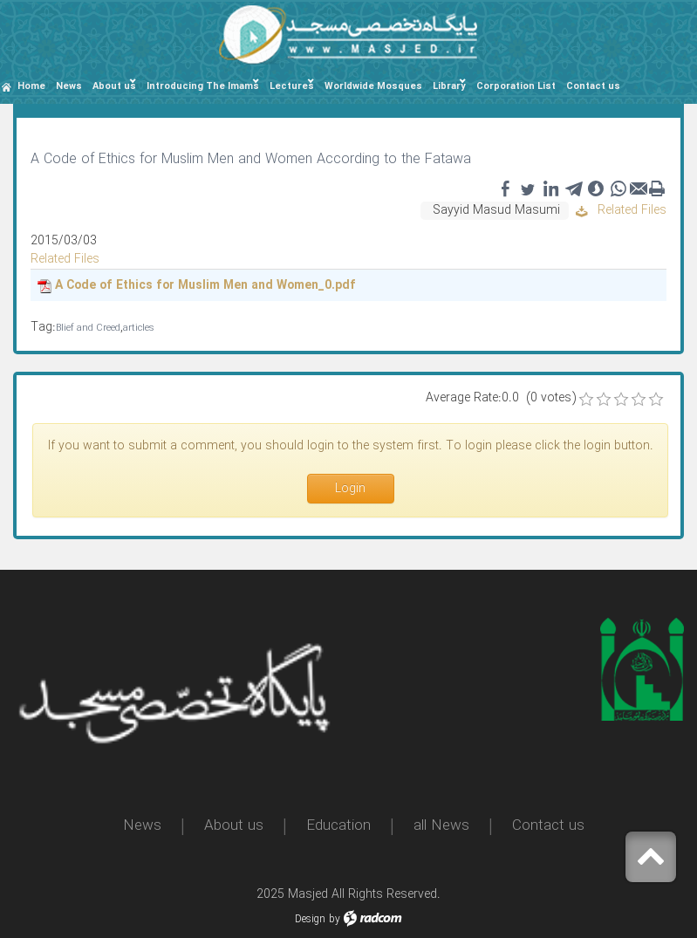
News (142, 826)
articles (138, 328)
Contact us (548, 826)
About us (233, 826)
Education (338, 826)
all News (441, 826)
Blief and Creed (88, 328)
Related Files (621, 210)
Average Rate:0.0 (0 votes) (501, 398)
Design (310, 919)
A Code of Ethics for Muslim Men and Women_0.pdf (205, 285)
